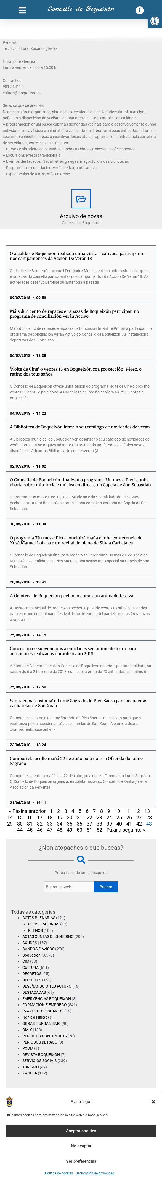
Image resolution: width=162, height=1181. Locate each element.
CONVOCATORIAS (43, 924)
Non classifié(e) (35, 1017)
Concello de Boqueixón (81, 9)
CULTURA (30, 967)
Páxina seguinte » (126, 830)
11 (127, 811)
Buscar (106, 886)
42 (139, 824)
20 (69, 817)
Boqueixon (31, 955)
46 (40, 830)
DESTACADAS (34, 992)
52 (99, 830)
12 (137, 811)
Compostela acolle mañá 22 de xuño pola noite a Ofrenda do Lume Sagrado (76, 761)
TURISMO (30, 1067)
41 (129, 824)
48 (59, 830)
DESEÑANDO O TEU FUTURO (46, 986)
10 (117, 811)
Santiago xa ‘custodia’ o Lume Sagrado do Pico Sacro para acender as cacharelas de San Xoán (78, 703)
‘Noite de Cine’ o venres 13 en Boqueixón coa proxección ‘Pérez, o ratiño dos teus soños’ (76, 371)
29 (10, 824)
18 (49, 817)
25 (119, 817)
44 (20, 830)
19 (59, 817)
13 (147, 811)
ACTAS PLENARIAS (38, 918)
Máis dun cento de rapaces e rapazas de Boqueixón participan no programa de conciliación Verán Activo (74, 314)
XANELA (29, 1073)
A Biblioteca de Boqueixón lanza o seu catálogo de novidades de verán (80, 427)
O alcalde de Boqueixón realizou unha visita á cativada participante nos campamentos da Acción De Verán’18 (77, 256)
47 (49, 830)
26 (129, 817)
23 (99, 817)
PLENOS (35, 930)
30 (20, 824)
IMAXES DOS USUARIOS (42, 1011)
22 (89, 817)
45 (30, 830)
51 (89, 830)
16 (30, 817)
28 (149, 817)
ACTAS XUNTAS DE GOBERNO (48, 936)
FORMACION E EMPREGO (44, 1005)
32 (40, 824)
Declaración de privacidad (95, 1173)
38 (99, 824)
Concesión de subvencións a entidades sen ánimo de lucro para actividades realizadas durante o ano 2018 (73, 651)
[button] (155, 21)
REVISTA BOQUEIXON (41, 1054)
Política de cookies (59, 1173)
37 (89, 824)
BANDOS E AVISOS (38, 949)
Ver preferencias (81, 1161)
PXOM (27, 1048)
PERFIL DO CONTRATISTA (44, 1036)
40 (119, 824)
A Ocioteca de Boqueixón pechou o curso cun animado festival (72, 595)
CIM (25, 961)
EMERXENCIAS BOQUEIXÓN (46, 999)
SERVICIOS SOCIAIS (39, 1060)
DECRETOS (31, 973)
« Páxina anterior (27, 811)
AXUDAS (29, 943)
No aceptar (81, 1146)
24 (109, 817)
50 (79, 830)
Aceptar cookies (81, 1130)
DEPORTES (31, 980)
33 (49, 824)
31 (30, 824)
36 (79, 824)
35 (69, 824)
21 (79, 817)
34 (59, 824)
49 (69, 830)
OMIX (27, 1030)
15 (20, 817)
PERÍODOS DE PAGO (39, 1042)
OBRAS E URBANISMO (41, 1023)
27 (139, 817)
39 (109, 824)
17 (40, 817)
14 (10, 817)
